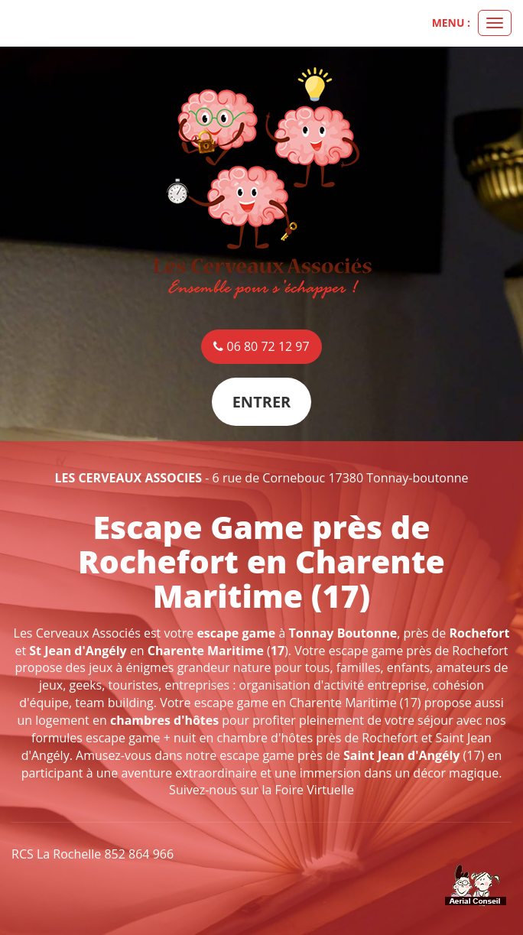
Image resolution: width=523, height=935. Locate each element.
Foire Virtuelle (314, 789)
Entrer (261, 401)
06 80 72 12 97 (261, 346)
